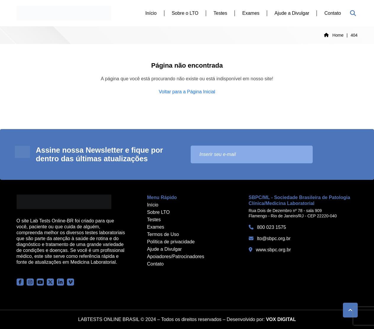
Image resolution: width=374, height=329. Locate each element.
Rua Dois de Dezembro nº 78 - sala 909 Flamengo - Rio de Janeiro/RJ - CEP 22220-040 (293, 213)
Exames (250, 13)
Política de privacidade (171, 241)
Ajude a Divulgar (292, 13)
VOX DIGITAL (281, 319)
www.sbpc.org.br (270, 249)
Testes (220, 13)
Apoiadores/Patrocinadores (175, 256)
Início (151, 13)
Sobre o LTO (185, 13)
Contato (332, 13)
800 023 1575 (267, 227)
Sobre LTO (158, 212)
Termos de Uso (163, 234)
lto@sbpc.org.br (270, 238)
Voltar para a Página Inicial (187, 91)
